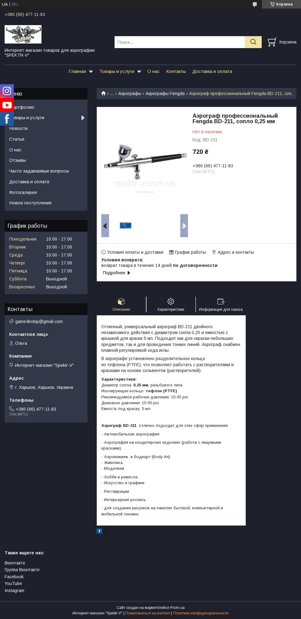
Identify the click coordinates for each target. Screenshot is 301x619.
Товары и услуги (116, 71)
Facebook (14, 576)
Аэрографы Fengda (165, 93)
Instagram (14, 590)
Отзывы (17, 160)
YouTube (13, 583)
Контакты (176, 71)
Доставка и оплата (212, 71)
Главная (77, 71)
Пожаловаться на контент (147, 613)
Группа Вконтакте (22, 569)
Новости (18, 128)
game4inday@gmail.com (39, 321)
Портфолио (21, 107)
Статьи (16, 139)
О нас (153, 71)
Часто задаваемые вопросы (39, 170)
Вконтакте (15, 562)
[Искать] (253, 42)
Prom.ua (177, 608)
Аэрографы (129, 93)
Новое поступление (30, 202)
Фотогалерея (23, 192)
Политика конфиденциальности (201, 613)
